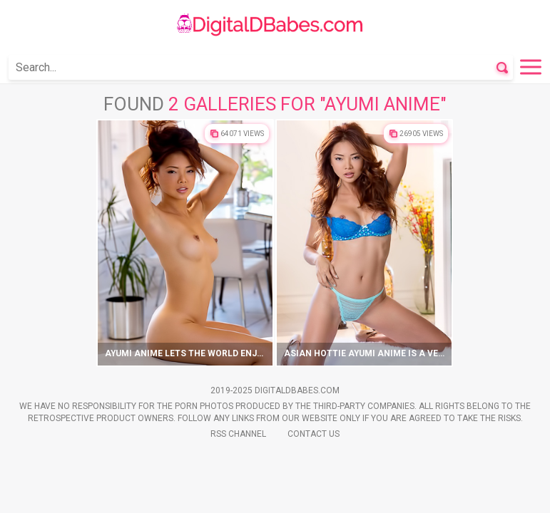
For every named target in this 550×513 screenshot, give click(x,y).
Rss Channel (238, 434)
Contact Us (313, 434)
